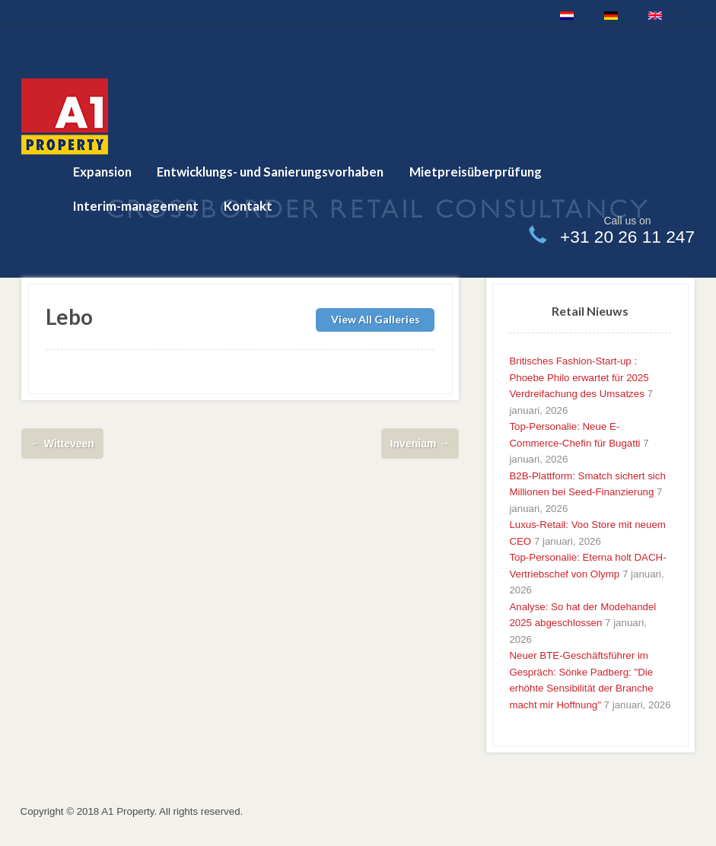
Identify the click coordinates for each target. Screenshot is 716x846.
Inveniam (420, 443)
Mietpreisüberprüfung (475, 172)
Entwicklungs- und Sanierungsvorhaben (270, 172)
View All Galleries (375, 319)
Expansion (102, 172)
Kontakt (248, 206)
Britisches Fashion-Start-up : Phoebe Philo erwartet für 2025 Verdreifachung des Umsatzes (578, 377)
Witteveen (62, 443)
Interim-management (136, 206)
